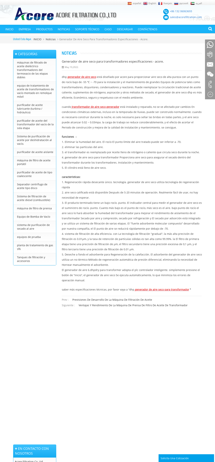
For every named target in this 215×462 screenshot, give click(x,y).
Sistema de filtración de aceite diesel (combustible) (33, 198)
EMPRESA (25, 29)
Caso (108, 29)
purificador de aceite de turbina (110, 410)
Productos (44, 29)
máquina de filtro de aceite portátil (34, 162)
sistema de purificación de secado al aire (33, 226)
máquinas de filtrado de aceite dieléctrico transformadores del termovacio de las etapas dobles (32, 70)
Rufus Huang (189, 437)
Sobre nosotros (21, 388)
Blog (15, 402)
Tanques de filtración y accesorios (31, 259)
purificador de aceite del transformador (106, 368)
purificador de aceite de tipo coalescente (34, 174)
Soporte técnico (87, 29)
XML (15, 383)
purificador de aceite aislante (35, 152)
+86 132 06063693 (32, 296)
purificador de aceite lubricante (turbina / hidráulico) (30, 108)
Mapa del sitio (20, 377)
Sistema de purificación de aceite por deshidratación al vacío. (34, 140)
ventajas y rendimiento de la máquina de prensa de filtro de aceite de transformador (133, 305)
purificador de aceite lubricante (110, 416)
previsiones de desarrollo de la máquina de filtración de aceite (112, 299)
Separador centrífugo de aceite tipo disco (32, 186)
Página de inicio (21, 367)
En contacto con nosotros (22, 395)
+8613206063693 (25, 319)
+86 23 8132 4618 (32, 327)
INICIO (9, 29)
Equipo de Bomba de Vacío (33, 216)
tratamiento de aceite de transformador (106, 395)
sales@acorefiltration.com (31, 308)
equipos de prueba (29, 237)
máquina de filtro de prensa (34, 208)
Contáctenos (147, 29)
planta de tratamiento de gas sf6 (35, 247)
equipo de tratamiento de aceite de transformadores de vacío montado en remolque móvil (35, 91)
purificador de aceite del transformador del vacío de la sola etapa (35, 124)
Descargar (125, 29)
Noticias (64, 29)
